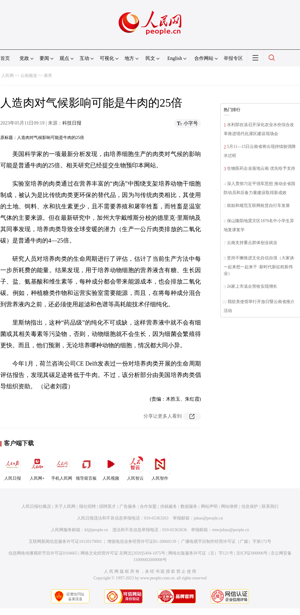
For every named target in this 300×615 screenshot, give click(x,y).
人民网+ (37, 467)
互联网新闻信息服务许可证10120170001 (65, 541)
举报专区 (233, 58)
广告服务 (127, 506)
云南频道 (28, 75)
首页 (5, 58)
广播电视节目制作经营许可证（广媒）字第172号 (226, 541)
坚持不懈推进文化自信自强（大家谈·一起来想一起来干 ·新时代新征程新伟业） (259, 266)
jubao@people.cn (208, 518)
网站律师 (229, 506)
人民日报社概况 (36, 506)
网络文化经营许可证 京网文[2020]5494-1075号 (123, 553)
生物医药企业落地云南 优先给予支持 (261, 168)
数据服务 (189, 506)
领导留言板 (86, 467)
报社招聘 (87, 506)
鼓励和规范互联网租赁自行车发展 (258, 205)
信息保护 (249, 506)
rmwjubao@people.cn (230, 530)
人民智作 (159, 467)
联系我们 (270, 506)
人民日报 (12, 467)
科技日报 (71, 122)
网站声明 (209, 506)
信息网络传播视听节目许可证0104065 (43, 553)
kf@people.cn (96, 530)
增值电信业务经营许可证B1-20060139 (141, 541)
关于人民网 (64, 506)
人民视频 (110, 467)
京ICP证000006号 (252, 553)
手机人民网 (61, 467)
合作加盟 (148, 506)
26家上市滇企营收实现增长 (252, 286)
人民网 (7, 75)
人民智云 (135, 467)
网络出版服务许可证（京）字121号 (200, 553)
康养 (48, 75)
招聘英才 (107, 506)
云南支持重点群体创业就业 (252, 242)
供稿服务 (168, 506)
